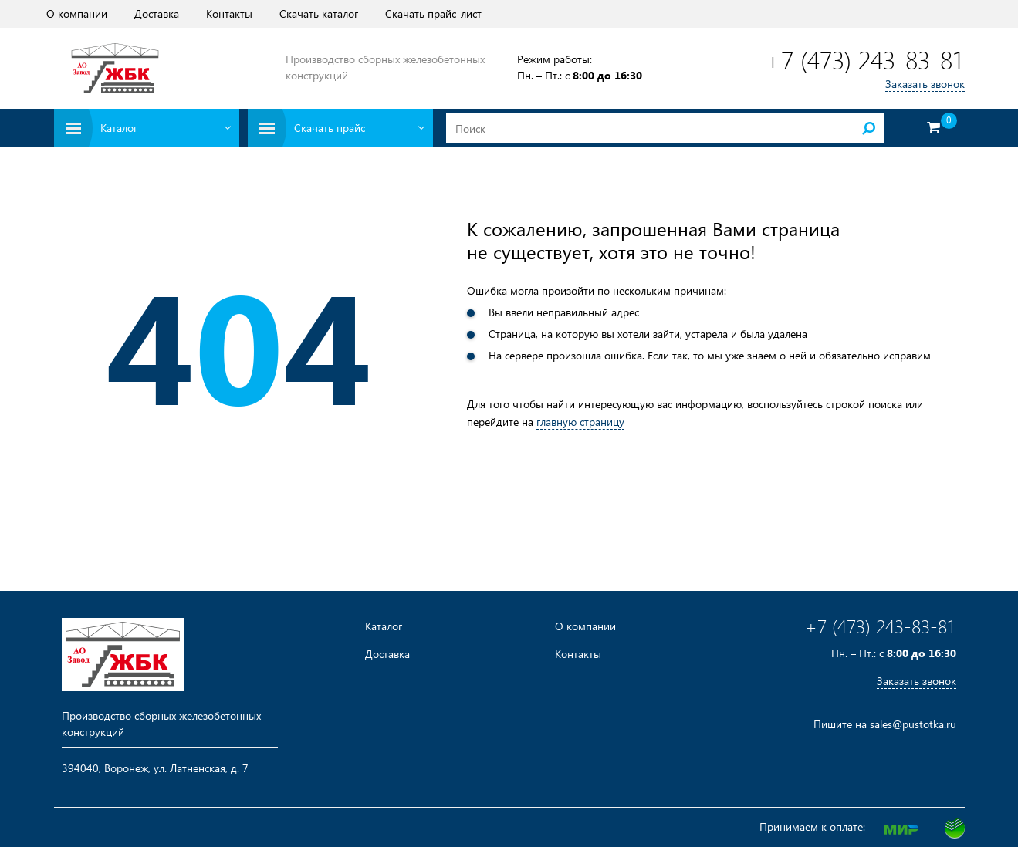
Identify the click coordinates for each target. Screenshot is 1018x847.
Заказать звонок (925, 83)
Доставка (156, 13)
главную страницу (580, 421)
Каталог (383, 626)
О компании (76, 13)
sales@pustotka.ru (913, 724)
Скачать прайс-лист (433, 13)
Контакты (229, 13)
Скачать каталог (318, 13)
